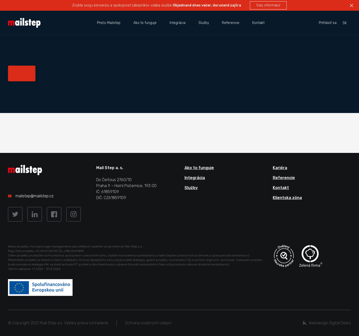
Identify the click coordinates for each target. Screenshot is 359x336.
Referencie (230, 23)
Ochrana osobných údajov (148, 323)
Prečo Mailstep (108, 23)
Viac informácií (268, 5)
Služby (203, 23)
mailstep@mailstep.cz (34, 196)
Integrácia (177, 23)
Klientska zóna (287, 197)
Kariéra (280, 167)
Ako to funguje (145, 23)
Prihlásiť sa (328, 23)
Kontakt (258, 23)
